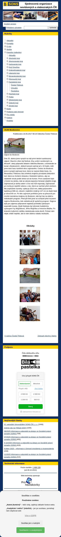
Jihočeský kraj (14, 58)
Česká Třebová (17, 85)
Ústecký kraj (13, 103)
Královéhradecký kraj (17, 70)
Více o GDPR (30, 515)
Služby (9, 49)
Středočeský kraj (15, 100)
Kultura (9, 118)
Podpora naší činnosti (15, 112)
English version (10, 24)
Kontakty (10, 43)
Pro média (11, 115)
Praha (11, 97)
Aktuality (10, 41)
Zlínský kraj (13, 106)
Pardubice (15, 91)
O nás (9, 46)
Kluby (9, 109)
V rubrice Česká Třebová (14, 336)
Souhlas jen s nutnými (30, 523)
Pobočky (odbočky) (14, 52)
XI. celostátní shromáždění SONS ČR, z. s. (21, 424)
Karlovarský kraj (15, 64)
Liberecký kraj (14, 73)
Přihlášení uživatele (13, 28)
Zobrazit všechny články (47, 336)
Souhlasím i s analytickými (30, 530)
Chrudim (14, 88)
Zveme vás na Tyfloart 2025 (15, 428)
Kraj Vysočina (14, 67)
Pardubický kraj (15, 82)
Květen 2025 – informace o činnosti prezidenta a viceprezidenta (29, 449)
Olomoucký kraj (15, 79)
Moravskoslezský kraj (17, 76)
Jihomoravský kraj (16, 61)
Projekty (10, 121)
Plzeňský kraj (14, 94)
